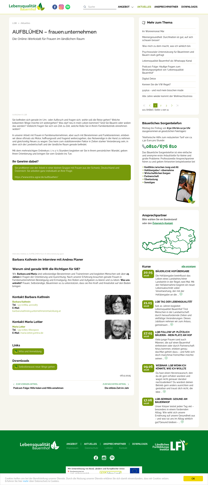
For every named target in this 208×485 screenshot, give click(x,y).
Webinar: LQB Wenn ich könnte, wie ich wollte (171, 367)
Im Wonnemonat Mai (153, 31)
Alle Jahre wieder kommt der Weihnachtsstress (167, 96)
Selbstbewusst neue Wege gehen (37, 366)
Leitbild (109, 448)
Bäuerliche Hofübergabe (172, 271)
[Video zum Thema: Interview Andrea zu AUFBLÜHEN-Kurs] (71, 217)
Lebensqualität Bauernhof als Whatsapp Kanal (167, 61)
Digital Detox (149, 78)
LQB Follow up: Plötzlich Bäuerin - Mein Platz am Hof (173, 334)
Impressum (72, 448)
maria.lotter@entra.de (31, 333)
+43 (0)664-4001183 (27, 305)
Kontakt (123, 448)
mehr (27, 481)
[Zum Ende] (177, 105)
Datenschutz (91, 448)
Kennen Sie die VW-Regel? (156, 84)
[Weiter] (172, 105)
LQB (14, 23)
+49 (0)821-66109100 (28, 330)
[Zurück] (150, 105)
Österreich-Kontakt (162, 223)
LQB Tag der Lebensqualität (173, 301)
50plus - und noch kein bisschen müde (162, 90)
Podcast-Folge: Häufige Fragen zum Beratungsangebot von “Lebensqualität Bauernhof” (163, 69)
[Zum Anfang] (144, 105)
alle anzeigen (189, 266)
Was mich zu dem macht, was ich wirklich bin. (166, 46)
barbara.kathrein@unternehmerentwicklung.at (36, 311)
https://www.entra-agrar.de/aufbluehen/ (36, 177)
